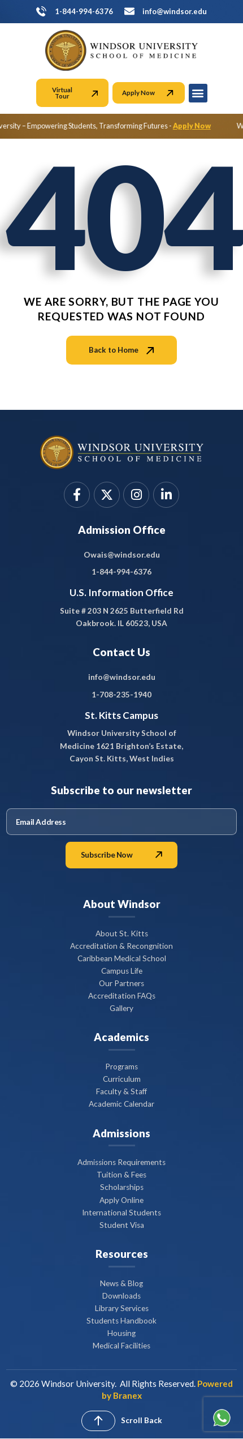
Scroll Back (141, 1420)
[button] (198, 93)
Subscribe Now (122, 854)
